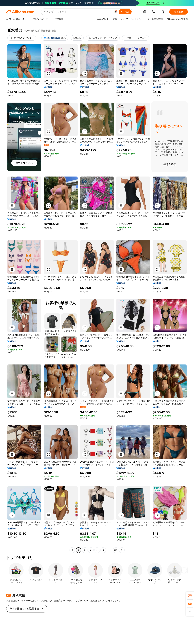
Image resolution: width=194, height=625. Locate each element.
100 (115, 550)
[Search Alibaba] (77, 11)
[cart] (154, 12)
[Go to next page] (122, 550)
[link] (190, 596)
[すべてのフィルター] (21, 38)
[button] (115, 12)
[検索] (125, 11)
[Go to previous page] (72, 550)
